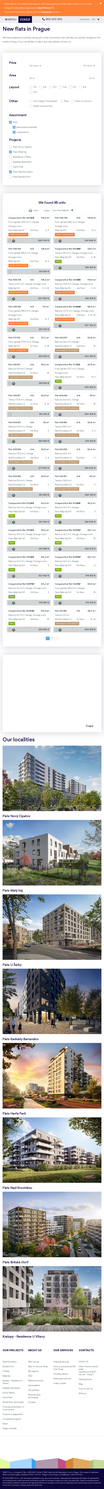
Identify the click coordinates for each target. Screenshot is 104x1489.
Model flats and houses (13, 1402)
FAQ (30, 1376)
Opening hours (85, 1379)
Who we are (33, 1362)
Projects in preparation (13, 1414)
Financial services (61, 1362)
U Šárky (6, 1371)
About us (35, 1350)
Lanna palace (34, 1385)
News (5, 1424)
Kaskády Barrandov (11, 1388)
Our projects (13, 1350)
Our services (63, 1350)
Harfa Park (7, 1398)
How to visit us (85, 1389)
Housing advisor (60, 1374)
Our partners (33, 1390)
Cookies (32, 1402)
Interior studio (59, 1383)
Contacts (84, 19)
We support (33, 1371)
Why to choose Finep (38, 1367)
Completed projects (12, 1419)
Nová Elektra (8, 1393)
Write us (82, 1394)
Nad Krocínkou (9, 1362)
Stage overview (10, 1429)
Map (81, 1384)
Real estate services (62, 1379)
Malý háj (6, 1376)
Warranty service (35, 1381)
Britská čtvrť (8, 1367)
